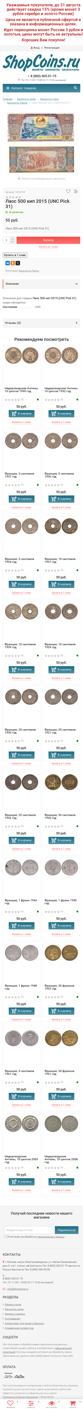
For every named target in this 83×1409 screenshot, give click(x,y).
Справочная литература (19, 1328)
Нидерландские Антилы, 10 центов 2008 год (61, 1159)
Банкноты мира (14, 1309)
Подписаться (67, 1230)
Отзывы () (13, 323)
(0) (14, 399)
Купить (48, 240)
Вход (35, 47)
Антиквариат (13, 1318)
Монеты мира (13, 1304)
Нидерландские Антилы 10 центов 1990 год (21, 389)
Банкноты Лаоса (29, 270)
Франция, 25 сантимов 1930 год (20, 731)
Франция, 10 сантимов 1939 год (20, 646)
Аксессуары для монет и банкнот (24, 1323)
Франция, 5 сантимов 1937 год (19, 475)
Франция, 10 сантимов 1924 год (60, 646)
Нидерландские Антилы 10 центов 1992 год (61, 389)
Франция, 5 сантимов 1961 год (19, 1072)
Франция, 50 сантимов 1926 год (60, 816)
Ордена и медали (15, 1313)
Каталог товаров (21, 88)
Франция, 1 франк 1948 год (21, 987)
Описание (12, 283)
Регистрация (52, 47)
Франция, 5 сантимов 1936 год (59, 475)
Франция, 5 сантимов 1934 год (19, 560)
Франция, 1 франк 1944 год (21, 902)
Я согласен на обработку (34, 1236)
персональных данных (50, 1236)
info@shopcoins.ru (17, 1288)
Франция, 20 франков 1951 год (59, 1072)
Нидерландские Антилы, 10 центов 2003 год (21, 1159)
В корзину (25, 413)
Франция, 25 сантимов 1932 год (20, 816)
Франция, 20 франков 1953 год (59, 987)
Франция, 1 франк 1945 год (60, 902)
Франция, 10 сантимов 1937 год (60, 560)
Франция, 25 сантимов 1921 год (60, 731)
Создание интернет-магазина (20, 1396)
